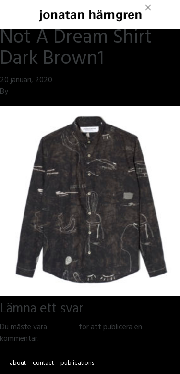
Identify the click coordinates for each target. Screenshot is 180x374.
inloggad (63, 328)
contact (43, 364)
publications (77, 364)
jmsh (17, 92)
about (18, 364)
